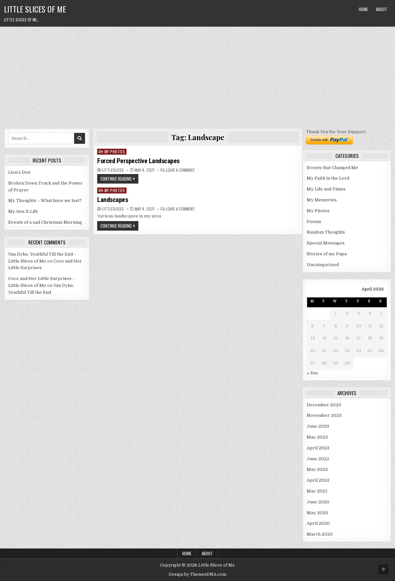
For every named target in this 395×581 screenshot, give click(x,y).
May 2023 (317, 437)
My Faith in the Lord (328, 178)
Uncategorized (323, 264)
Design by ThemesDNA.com (197, 574)
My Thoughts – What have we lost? (45, 200)
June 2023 (318, 426)
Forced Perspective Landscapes (138, 161)
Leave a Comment (180, 170)
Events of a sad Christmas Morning (45, 222)
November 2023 (324, 415)
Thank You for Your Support (336, 131)
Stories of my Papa (327, 253)
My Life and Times (326, 189)
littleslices (113, 170)
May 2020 (317, 512)
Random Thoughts (326, 232)
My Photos (114, 151)
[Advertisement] (197, 76)
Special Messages (326, 242)
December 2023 (324, 404)
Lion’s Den (19, 172)
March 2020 (320, 534)
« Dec (313, 372)
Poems (314, 221)
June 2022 (318, 458)
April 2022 (318, 480)
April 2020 (318, 523)
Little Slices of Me (35, 9)
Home (363, 9)
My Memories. (322, 199)
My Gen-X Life (23, 211)
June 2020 (318, 501)
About (381, 9)
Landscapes (112, 200)
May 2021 (317, 491)
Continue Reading (116, 178)
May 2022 (317, 469)
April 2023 (318, 447)
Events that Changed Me (332, 167)
